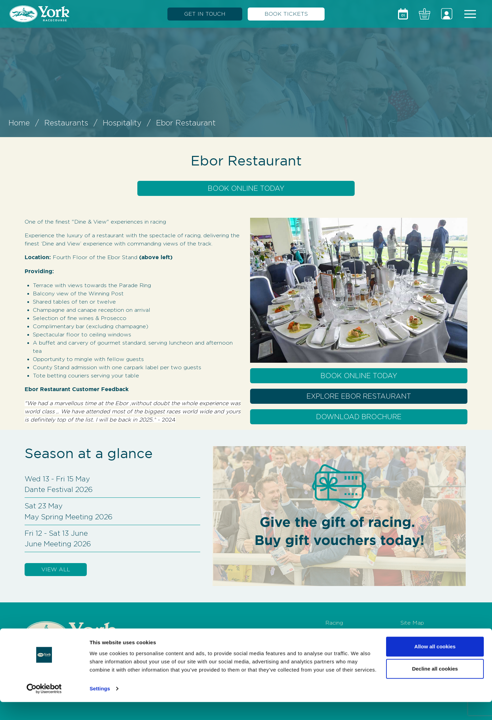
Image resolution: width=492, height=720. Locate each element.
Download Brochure (358, 417)
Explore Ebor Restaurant (358, 396)
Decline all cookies (435, 687)
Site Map (412, 623)
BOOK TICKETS (286, 14)
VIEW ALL (55, 569)
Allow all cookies (435, 664)
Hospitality (122, 123)
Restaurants (66, 123)
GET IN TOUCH (205, 14)
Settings (100, 706)
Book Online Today (246, 188)
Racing (334, 623)
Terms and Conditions (429, 634)
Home (19, 123)
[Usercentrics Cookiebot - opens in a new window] (44, 707)
